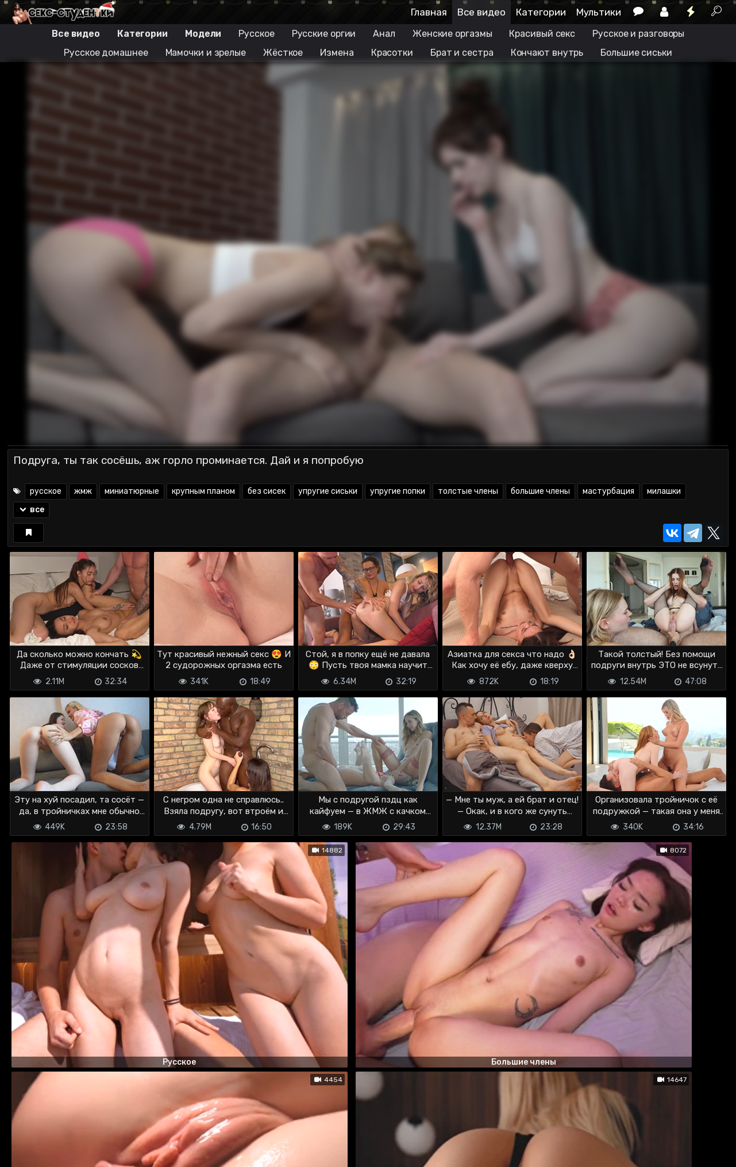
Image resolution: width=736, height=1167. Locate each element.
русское (45, 491)
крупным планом (203, 491)
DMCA (26, 1138)
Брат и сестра (462, 52)
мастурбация (608, 491)
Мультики (598, 12)
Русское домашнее (106, 52)
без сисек (267, 491)
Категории (541, 12)
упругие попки (397, 491)
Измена (336, 52)
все (31, 510)
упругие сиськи (327, 491)
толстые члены (468, 491)
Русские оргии (324, 33)
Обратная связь (127, 1138)
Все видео (481, 12)
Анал (384, 33)
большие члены (540, 491)
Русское (256, 33)
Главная (429, 12)
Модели (203, 33)
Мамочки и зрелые (205, 52)
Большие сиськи (636, 52)
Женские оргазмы (452, 33)
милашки (664, 491)
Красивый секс (542, 33)
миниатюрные (132, 491)
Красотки (392, 52)
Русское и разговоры (638, 33)
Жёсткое (283, 52)
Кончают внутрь (547, 52)
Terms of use (66, 1138)
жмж (83, 491)
